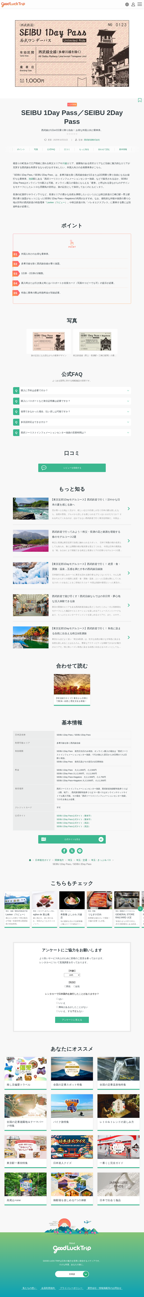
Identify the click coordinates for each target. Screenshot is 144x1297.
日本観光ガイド (43, 860)
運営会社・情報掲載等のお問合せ (104, 1288)
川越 (64, 163)
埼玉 (70, 860)
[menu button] (139, 4)
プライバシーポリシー (71, 1288)
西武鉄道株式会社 (92, 140)
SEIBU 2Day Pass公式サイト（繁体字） (74, 819)
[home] (13, 4)
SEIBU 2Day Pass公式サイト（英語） (73, 826)
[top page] (30, 860)
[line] (80, 851)
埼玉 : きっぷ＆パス (101, 860)
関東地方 (59, 860)
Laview (50, 202)
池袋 (31, 179)
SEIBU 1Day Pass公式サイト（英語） (73, 823)
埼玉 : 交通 (81, 860)
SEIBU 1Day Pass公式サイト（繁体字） (74, 816)
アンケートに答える (72, 1020)
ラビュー (60, 202)
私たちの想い (29, 1288)
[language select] (127, 4)
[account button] (133, 4)
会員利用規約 (48, 1288)
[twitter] (72, 851)
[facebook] (64, 851)
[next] (140, 908)
